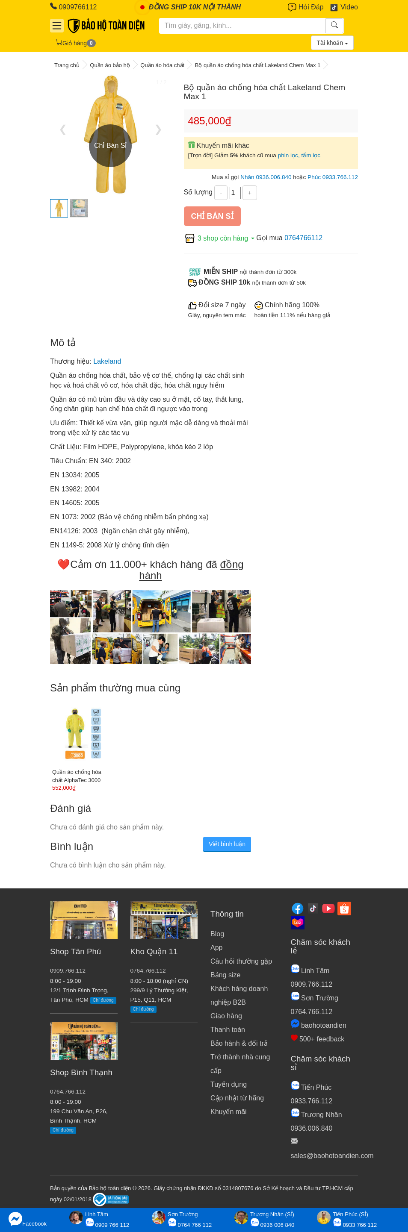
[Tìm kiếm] (243, 25)
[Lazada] (298, 922)
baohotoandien (318, 1025)
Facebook (28, 1219)
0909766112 (73, 7)
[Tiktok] (313, 908)
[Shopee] (344, 908)
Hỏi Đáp (305, 7)
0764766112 (303, 238)
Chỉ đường (103, 1000)
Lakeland (107, 361)
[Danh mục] (57, 25)
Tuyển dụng (228, 1084)
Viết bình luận (227, 844)
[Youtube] (328, 908)
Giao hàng (226, 1016)
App (216, 947)
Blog (217, 934)
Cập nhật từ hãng (237, 1098)
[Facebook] (298, 908)
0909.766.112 (68, 970)
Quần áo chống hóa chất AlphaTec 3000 (76, 776)
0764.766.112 (68, 1091)
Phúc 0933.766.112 (332, 177)
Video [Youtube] (343, 7)
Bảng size (225, 975)
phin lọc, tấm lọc (299, 155)
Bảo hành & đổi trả (239, 1043)
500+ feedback (318, 1039)
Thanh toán (227, 1029)
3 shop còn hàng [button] (220, 238)
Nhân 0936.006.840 (265, 177)
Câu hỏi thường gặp (241, 961)
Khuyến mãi (228, 1111)
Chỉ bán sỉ (212, 216)
